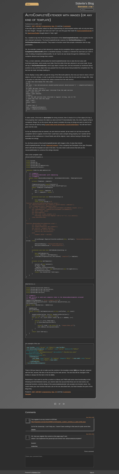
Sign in (92, 472)
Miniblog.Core (36, 472)
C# (56, 26)
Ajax (53, 26)
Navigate (28, 394)
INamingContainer (52, 145)
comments (67, 26)
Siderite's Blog (84, 3)
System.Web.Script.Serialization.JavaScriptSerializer (62, 124)
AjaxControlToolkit (33, 33)
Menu (28, 4)
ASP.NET (38, 26)
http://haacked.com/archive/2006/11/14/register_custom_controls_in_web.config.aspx (58, 422)
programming (46, 26)
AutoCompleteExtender (84, 31)
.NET (33, 26)
